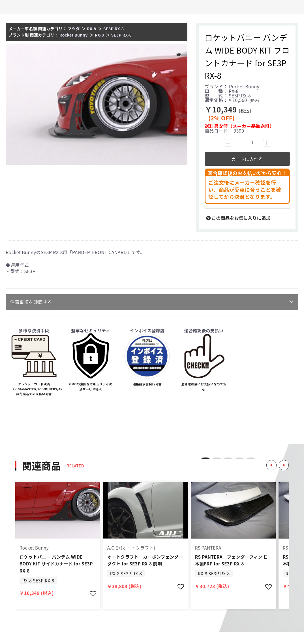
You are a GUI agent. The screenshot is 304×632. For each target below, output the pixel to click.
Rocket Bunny (73, 35)
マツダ (74, 28)
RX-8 (91, 28)
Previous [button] (269, 458)
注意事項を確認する (31, 302)
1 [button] (205, 458)
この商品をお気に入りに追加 (238, 217)
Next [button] (283, 458)
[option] (96, 104)
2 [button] (217, 458)
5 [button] (251, 458)
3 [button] (228, 458)
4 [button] (239, 458)
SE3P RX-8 (113, 28)
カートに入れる (247, 159)
